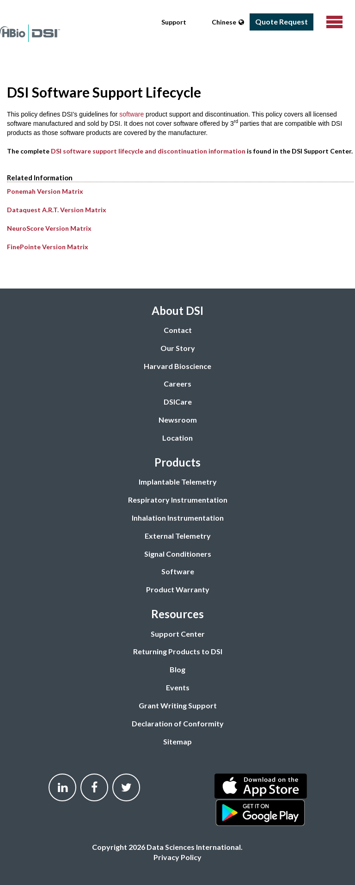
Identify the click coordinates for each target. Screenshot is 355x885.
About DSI (177, 310)
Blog (177, 669)
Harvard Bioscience (177, 366)
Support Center (178, 633)
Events (178, 687)
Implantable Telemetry (178, 481)
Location (177, 437)
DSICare (178, 401)
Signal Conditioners (177, 553)
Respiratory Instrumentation (177, 499)
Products (177, 462)
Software (177, 571)
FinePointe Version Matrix (47, 247)
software (131, 114)
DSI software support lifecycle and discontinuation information (148, 151)
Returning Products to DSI (177, 651)
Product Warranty (177, 589)
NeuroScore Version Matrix (49, 228)
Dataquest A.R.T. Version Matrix (56, 210)
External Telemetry (178, 535)
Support (173, 22)
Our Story (177, 348)
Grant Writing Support (178, 705)
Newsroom (178, 419)
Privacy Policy (177, 857)
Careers (177, 383)
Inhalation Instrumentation (178, 517)
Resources (177, 614)
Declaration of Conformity (178, 723)
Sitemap (177, 741)
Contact (178, 330)
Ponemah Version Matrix (45, 191)
